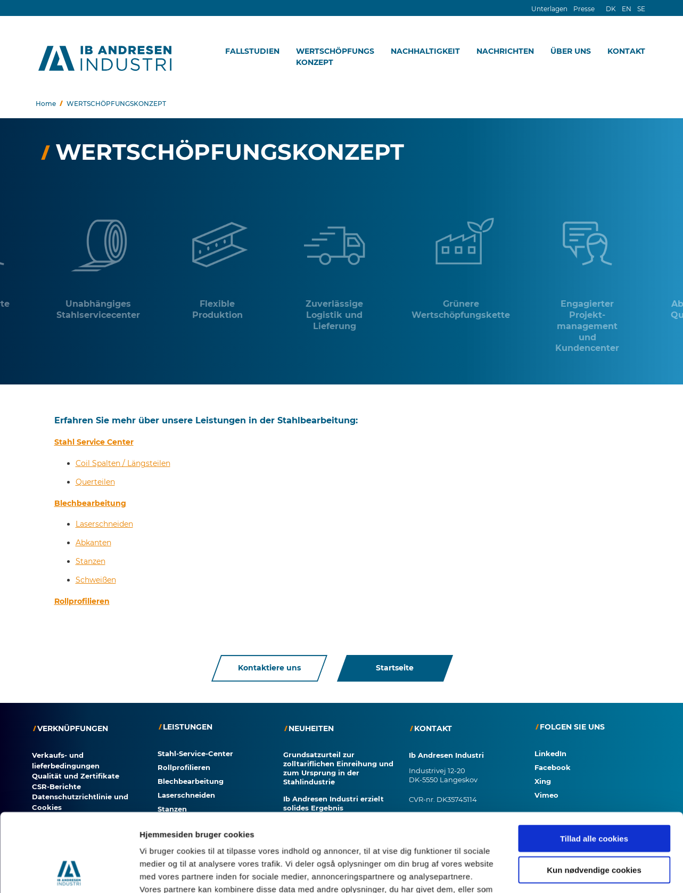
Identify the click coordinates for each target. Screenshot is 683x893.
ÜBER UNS (570, 51)
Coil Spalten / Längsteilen (123, 463)
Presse (584, 9)
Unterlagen (549, 9)
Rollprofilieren (82, 601)
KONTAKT (626, 51)
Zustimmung (87, 887)
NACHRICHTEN (505, 51)
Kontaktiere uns (269, 668)
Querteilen (95, 482)
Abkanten (93, 542)
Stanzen (90, 561)
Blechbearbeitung (90, 502)
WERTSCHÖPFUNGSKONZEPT (335, 56)
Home (46, 104)
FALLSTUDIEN (252, 51)
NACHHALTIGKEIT (425, 51)
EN (626, 9)
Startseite (395, 668)
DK (611, 9)
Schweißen (96, 580)
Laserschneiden (104, 524)
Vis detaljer (553, 829)
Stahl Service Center (94, 442)
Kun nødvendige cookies (594, 754)
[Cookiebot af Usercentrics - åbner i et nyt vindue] (69, 830)
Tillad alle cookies (594, 723)
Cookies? (27, 887)
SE (641, 9)
